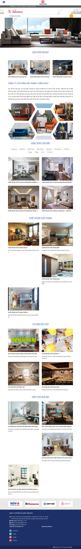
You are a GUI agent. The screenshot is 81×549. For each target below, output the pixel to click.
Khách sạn (31, 149)
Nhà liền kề (40, 149)
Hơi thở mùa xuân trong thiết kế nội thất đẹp (22, 354)
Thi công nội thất (40, 324)
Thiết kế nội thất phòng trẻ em (18, 312)
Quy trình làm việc (31, 6)
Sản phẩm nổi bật (40, 52)
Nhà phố (49, 149)
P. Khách (66, 149)
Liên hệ (23, 6)
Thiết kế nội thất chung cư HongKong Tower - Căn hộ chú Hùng (28, 211)
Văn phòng (57, 149)
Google (14, 537)
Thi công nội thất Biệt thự (16, 387)
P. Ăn (42, 152)
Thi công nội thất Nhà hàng (50, 387)
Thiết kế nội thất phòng (40, 218)
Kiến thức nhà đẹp (40, 397)
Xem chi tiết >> (69, 102)
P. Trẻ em (49, 152)
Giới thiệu (12, 6)
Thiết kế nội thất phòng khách (17, 247)
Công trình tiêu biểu (40, 143)
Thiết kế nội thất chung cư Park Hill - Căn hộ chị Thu (58, 211)
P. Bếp (36, 152)
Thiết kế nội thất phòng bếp (50, 247)
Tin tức (18, 6)
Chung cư (14, 149)
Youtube (15, 540)
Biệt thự (22, 149)
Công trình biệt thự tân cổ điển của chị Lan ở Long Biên (48, 77)
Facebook (15, 530)
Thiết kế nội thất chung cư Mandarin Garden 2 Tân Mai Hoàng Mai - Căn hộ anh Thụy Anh (36, 182)
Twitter (14, 534)
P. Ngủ (30, 152)
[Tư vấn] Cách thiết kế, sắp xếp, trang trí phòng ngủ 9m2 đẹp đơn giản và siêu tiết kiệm (35, 426)
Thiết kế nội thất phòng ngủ (51, 279)
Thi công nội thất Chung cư (50, 354)
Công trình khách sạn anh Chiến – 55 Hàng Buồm (23, 77)
